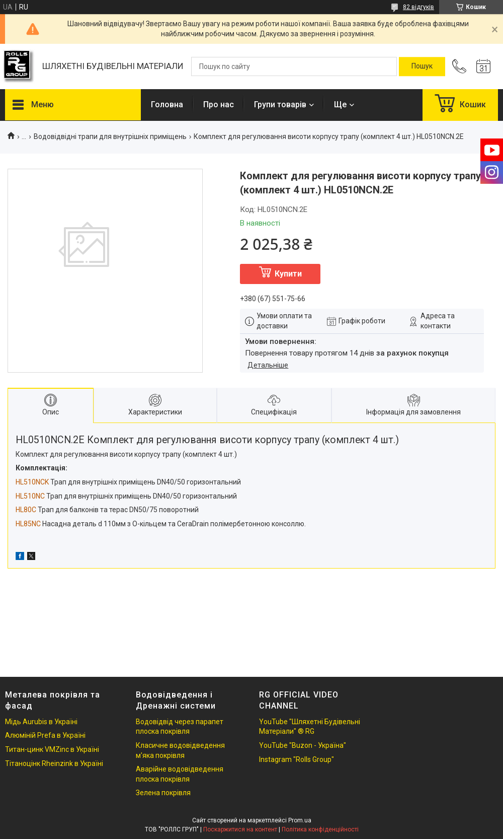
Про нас (218, 104)
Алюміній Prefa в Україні (45, 735)
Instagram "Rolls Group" (296, 759)
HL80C (26, 510)
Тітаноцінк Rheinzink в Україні (54, 763)
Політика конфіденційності (320, 829)
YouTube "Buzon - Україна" (302, 745)
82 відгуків (418, 7)
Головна (167, 104)
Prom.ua (299, 820)
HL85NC (28, 524)
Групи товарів (280, 104)
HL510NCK (32, 482)
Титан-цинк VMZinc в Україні (52, 749)
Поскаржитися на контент (240, 829)
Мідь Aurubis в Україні (41, 722)
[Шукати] (422, 66)
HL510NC (30, 496)
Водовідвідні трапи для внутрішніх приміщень (110, 136)
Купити (288, 273)
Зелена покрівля (163, 793)
